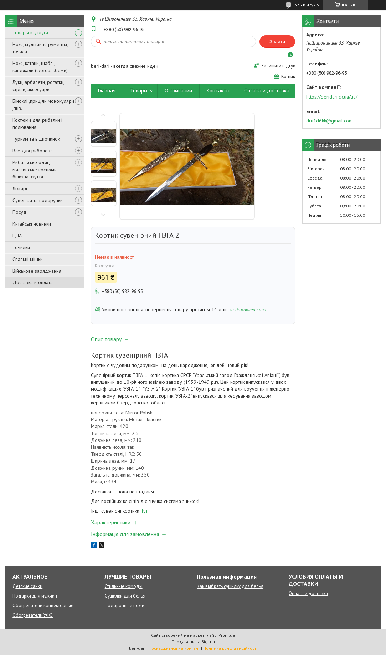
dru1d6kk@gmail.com (329, 120)
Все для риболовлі (33, 150)
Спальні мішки (27, 259)
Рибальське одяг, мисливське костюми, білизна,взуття (34, 169)
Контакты (218, 90)
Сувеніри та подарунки (37, 200)
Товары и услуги (30, 32)
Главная (106, 90)
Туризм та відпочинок (36, 139)
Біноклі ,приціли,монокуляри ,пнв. (43, 104)
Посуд (19, 212)
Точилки (21, 247)
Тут (144, 511)
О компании (178, 90)
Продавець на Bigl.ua (193, 641)
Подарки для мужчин (34, 596)
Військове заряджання (36, 271)
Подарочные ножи (124, 606)
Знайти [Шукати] (277, 41)
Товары (138, 90)
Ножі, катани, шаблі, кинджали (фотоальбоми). (40, 67)
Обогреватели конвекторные (42, 606)
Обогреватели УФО (32, 615)
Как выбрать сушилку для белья (230, 586)
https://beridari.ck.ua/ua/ (331, 97)
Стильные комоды (124, 586)
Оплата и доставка (266, 90)
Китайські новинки (31, 224)
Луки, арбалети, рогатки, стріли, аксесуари (38, 85)
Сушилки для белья (125, 596)
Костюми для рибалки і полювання (37, 123)
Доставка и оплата (32, 282)
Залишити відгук (278, 66)
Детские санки (27, 586)
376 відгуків (306, 4)
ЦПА (17, 235)
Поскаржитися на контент (174, 648)
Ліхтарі (19, 188)
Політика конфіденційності (230, 648)
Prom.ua (226, 635)
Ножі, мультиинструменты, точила (40, 48)
